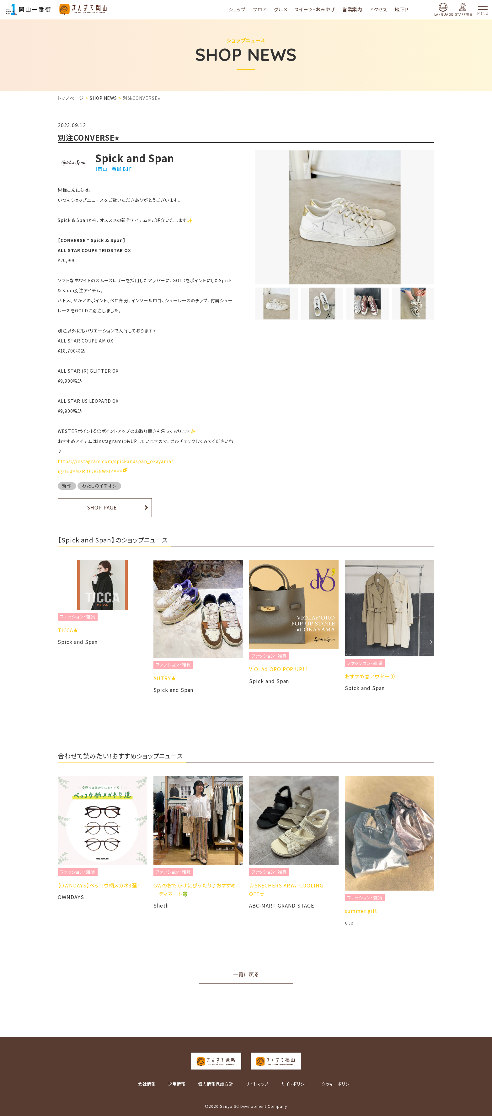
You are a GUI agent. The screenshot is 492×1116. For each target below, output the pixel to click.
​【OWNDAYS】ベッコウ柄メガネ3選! (194, 885)
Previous (61, 642)
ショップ (242, 9)
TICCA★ (163, 630)
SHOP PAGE (102, 507)
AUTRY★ (260, 678)
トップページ (71, 98)
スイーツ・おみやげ (320, 9)
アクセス (383, 9)
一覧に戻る (246, 974)
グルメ (286, 9)
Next (431, 642)
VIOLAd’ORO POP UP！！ (374, 669)
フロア (265, 9)
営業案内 (357, 9)
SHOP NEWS (103, 98)
